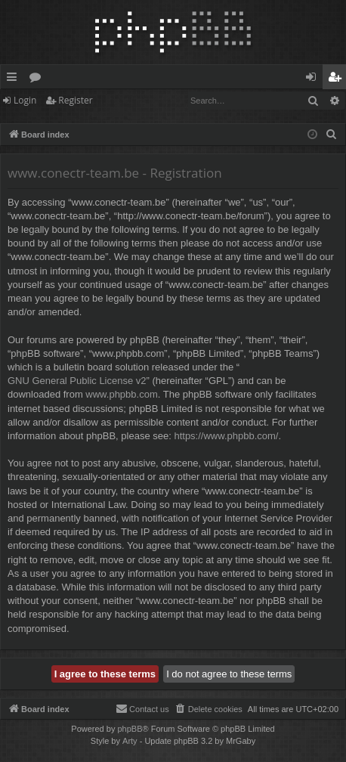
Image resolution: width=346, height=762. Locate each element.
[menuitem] (331, 134)
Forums (38, 79)
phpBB (129, 728)
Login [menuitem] (314, 79)
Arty (129, 740)
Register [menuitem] (337, 79)
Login (25, 100)
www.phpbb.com (121, 394)
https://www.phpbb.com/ (226, 435)
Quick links (14, 79)
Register (75, 100)
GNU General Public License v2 (77, 380)
